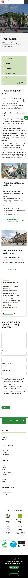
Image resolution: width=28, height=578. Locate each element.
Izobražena (5, 477)
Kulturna (4, 479)
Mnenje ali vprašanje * (6, 332)
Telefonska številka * (6, 370)
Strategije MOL (6, 494)
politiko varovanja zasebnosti (13, 563)
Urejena (4, 467)
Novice (3, 435)
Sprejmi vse (14, 567)
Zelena (3, 465)
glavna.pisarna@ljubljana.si (10, 290)
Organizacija (5, 450)
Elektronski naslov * (6, 363)
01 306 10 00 (6, 288)
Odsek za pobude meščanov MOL (15, 220)
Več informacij (16, 269)
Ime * (2, 350)
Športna (4, 481)
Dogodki (4, 439)
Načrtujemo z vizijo (7, 492)
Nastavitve (14, 575)
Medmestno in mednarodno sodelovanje (12, 457)
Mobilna (4, 470)
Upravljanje (5, 452)
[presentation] (12, 400)
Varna (3, 484)
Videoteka (4, 437)
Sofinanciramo (5, 454)
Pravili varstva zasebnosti (15, 393)
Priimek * (3, 357)
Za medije (4, 442)
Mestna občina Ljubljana (10, 282)
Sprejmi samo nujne (14, 571)
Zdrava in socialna (6, 472)
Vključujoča (5, 474)
